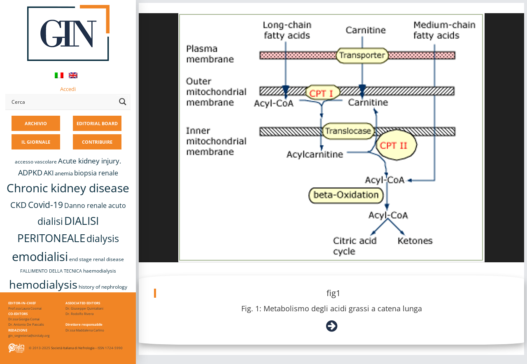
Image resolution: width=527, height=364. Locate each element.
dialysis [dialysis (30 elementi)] (102, 238)
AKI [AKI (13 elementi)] (49, 172)
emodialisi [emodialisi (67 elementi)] (40, 256)
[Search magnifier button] (123, 102)
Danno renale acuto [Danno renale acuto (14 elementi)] (95, 205)
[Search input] (62, 101)
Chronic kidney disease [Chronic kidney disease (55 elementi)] (68, 188)
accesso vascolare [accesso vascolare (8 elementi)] (36, 162)
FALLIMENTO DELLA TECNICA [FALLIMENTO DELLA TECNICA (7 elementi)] (51, 271)
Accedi (68, 89)
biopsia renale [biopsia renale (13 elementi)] (96, 172)
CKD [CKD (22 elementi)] (18, 204)
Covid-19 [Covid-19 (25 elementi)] (45, 204)
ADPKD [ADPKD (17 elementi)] (30, 172)
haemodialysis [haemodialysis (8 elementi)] (99, 271)
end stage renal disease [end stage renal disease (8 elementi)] (96, 259)
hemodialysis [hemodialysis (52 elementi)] (43, 284)
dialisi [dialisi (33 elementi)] (50, 221)
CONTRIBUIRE (97, 142)
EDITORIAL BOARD (97, 123)
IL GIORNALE (35, 142)
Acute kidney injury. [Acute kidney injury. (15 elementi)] (89, 161)
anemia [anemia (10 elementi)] (64, 173)
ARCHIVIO (36, 123)
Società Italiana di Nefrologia (72, 347)
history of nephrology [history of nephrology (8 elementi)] (103, 287)
